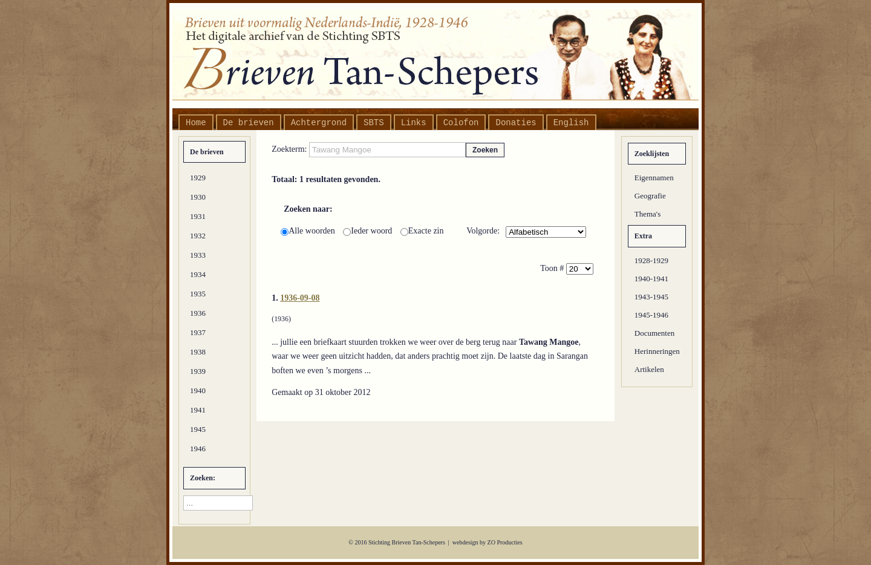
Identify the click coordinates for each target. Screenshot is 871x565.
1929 (198, 177)
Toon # (553, 268)
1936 (198, 313)
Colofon (461, 123)
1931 (198, 216)
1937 (198, 332)
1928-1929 (651, 260)
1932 (198, 235)
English (571, 123)
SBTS (374, 123)
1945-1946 (651, 314)
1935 (198, 293)
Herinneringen (657, 351)
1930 (198, 196)
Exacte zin (422, 230)
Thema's (647, 213)
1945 (198, 429)
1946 (198, 448)
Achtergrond (319, 123)
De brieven (248, 123)
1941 (198, 409)
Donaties (515, 123)
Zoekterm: (290, 149)
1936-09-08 (299, 297)
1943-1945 (651, 296)
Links (413, 123)
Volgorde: (483, 230)
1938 (198, 351)
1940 (198, 390)
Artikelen (649, 369)
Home (196, 123)
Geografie (650, 195)
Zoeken (485, 150)
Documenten (654, 333)
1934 (198, 274)
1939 (198, 371)
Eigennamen (654, 177)
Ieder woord (368, 230)
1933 (198, 255)
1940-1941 (651, 278)
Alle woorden (309, 230)
